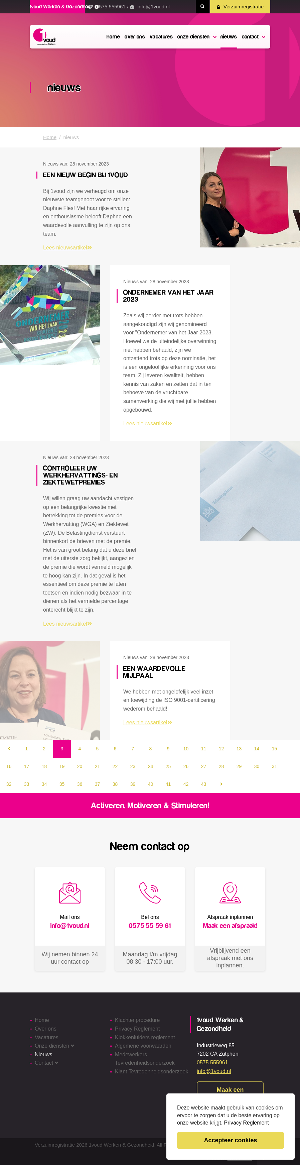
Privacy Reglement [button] (246, 1123)
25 (168, 766)
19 (62, 766)
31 (274, 766)
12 (221, 748)
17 (26, 766)
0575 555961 (111, 6)
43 (203, 784)
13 (239, 748)
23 (133, 766)
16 (9, 766)
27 (203, 766)
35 (62, 784)
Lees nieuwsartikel (67, 247)
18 (44, 766)
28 (221, 766)
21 (97, 766)
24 (150, 766)
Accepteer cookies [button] (230, 1140)
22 (115, 766)
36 (80, 784)
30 (257, 766)
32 (9, 784)
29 (239, 766)
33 (26, 784)
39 (133, 784)
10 (186, 748)
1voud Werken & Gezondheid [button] (64, 7)
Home (49, 137)
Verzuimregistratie (240, 6)
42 (186, 784)
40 (150, 784)
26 (186, 766)
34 (44, 784)
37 (97, 784)
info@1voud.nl (154, 6)
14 (257, 748)
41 (168, 784)
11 (203, 748)
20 (80, 766)
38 (115, 784)
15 (274, 748)
